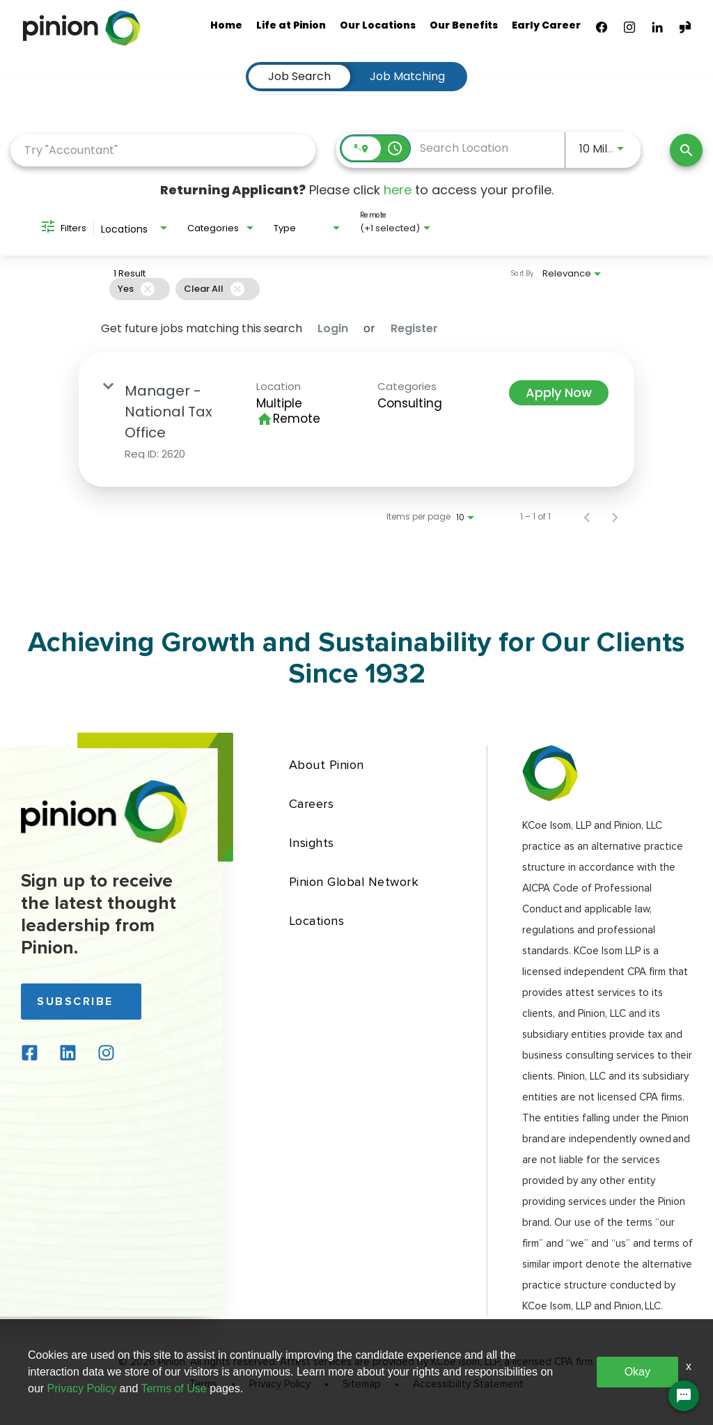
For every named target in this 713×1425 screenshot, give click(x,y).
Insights (311, 842)
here (398, 189)
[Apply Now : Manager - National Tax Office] (559, 392)
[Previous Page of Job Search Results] (587, 517)
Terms (203, 1384)
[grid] (325, 289)
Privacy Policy (280, 1384)
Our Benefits (464, 25)
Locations (317, 920)
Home (226, 25)
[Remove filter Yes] (148, 289)
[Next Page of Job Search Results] (615, 517)
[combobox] (162, 150)
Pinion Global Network (354, 881)
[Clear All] (237, 289)
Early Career (546, 25)
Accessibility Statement (468, 1384)
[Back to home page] (104, 840)
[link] (356, 419)
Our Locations (378, 25)
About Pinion (326, 764)
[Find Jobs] (686, 150)
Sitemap (362, 1384)
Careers (311, 803)
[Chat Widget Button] (683, 1395)
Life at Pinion (291, 25)
